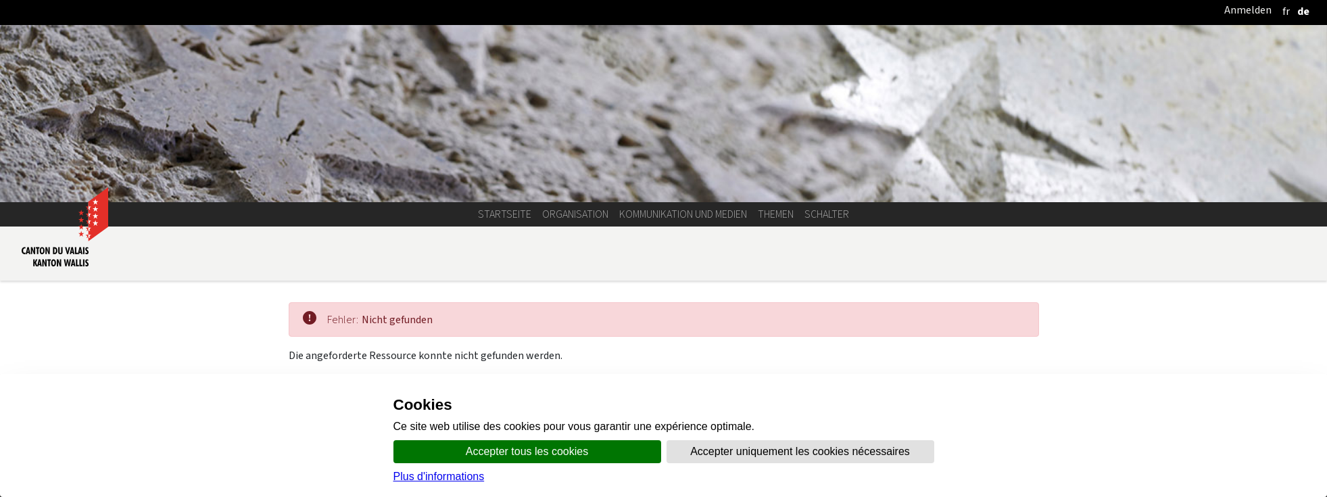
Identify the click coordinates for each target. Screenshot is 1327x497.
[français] (1286, 11)
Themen (776, 214)
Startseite (504, 214)
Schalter (826, 214)
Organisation (575, 214)
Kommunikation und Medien (683, 214)
